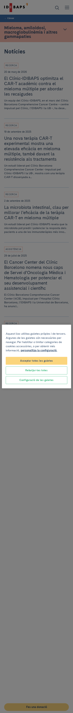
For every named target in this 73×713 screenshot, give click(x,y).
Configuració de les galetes (36, 380)
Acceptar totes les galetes (36, 360)
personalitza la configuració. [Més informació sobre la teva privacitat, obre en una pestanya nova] (39, 350)
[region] (36, 356)
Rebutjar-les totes (36, 370)
